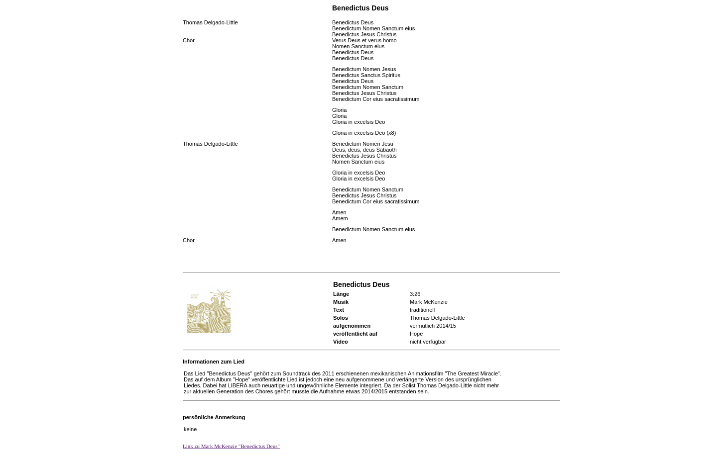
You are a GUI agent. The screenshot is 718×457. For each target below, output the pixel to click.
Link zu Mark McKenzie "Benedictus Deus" (231, 446)
